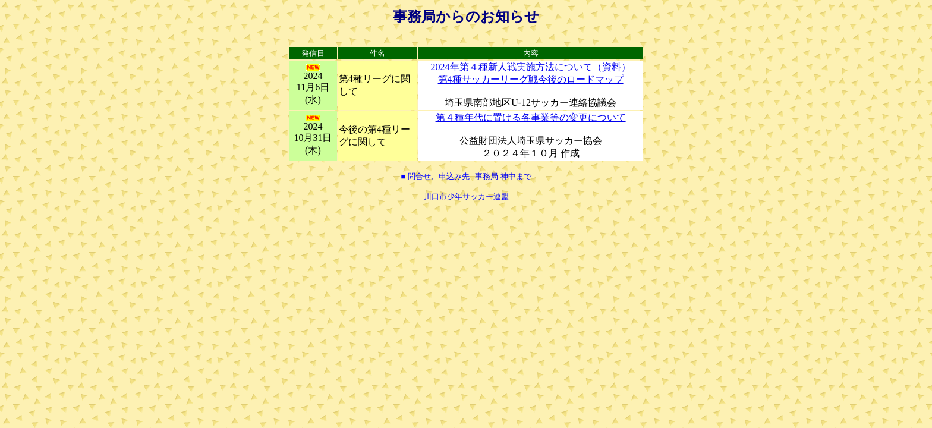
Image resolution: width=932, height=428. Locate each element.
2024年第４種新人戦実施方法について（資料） (531, 67)
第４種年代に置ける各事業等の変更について (531, 117)
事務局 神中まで (503, 176)
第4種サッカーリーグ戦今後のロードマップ (531, 79)
